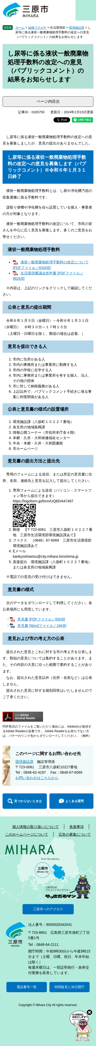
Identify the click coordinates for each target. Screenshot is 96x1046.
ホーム (20, 27)
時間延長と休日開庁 (69, 987)
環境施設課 (76, 27)
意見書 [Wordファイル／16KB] (41, 626)
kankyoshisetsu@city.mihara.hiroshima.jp (45, 556)
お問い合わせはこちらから (36, 778)
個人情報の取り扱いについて (35, 827)
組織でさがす (37, 27)
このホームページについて (26, 834)
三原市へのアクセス (48, 909)
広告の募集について (75, 834)
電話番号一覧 (27, 987)
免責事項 (76, 827)
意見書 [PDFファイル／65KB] (41, 619)
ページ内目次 (48, 101)
